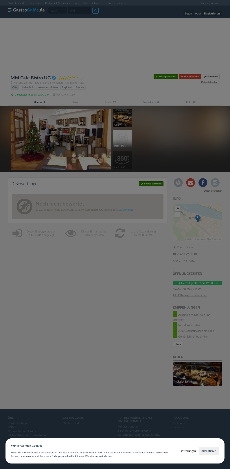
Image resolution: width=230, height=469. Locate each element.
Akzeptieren (208, 450)
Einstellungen (187, 450)
